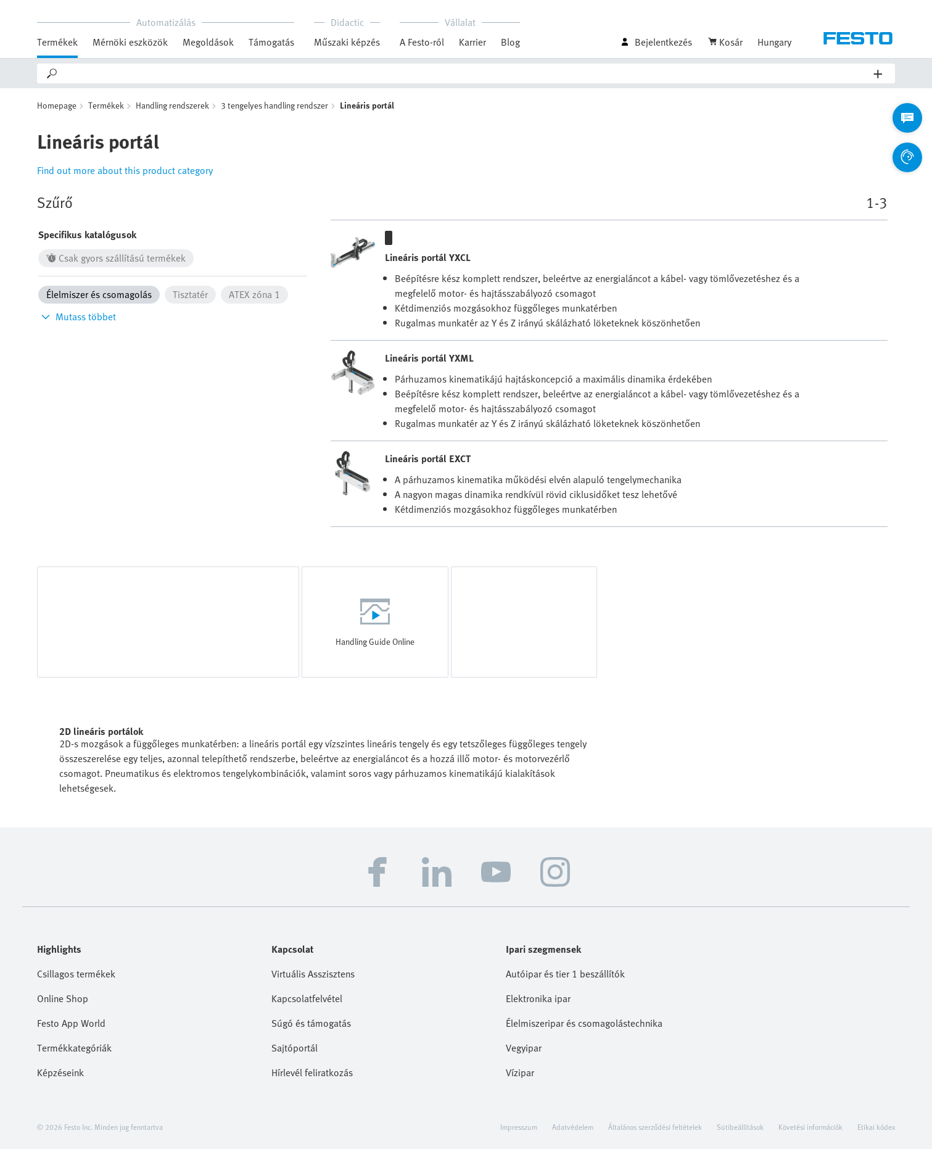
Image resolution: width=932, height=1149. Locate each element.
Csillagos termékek (76, 973)
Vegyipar (524, 1047)
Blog (510, 42)
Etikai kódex (876, 1126)
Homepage (56, 105)
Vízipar (520, 1072)
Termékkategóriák (74, 1047)
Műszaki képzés (347, 42)
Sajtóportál (294, 1047)
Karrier (472, 42)
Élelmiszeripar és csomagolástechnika (584, 1023)
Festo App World (71, 1023)
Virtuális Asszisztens (313, 973)
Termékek (57, 42)
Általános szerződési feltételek (655, 1126)
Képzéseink (60, 1072)
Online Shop (62, 998)
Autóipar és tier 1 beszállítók (565, 973)
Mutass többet (77, 316)
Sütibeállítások (740, 1126)
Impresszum (518, 1126)
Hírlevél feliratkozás (312, 1072)
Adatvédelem (572, 1126)
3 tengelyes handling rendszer (274, 105)
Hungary (774, 42)
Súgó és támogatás (311, 1023)
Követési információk (810, 1126)
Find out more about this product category (125, 170)
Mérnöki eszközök (130, 42)
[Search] (466, 73)
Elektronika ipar (538, 998)
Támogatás (271, 42)
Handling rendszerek (172, 105)
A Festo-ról (422, 42)
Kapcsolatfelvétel (306, 998)
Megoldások (208, 42)
